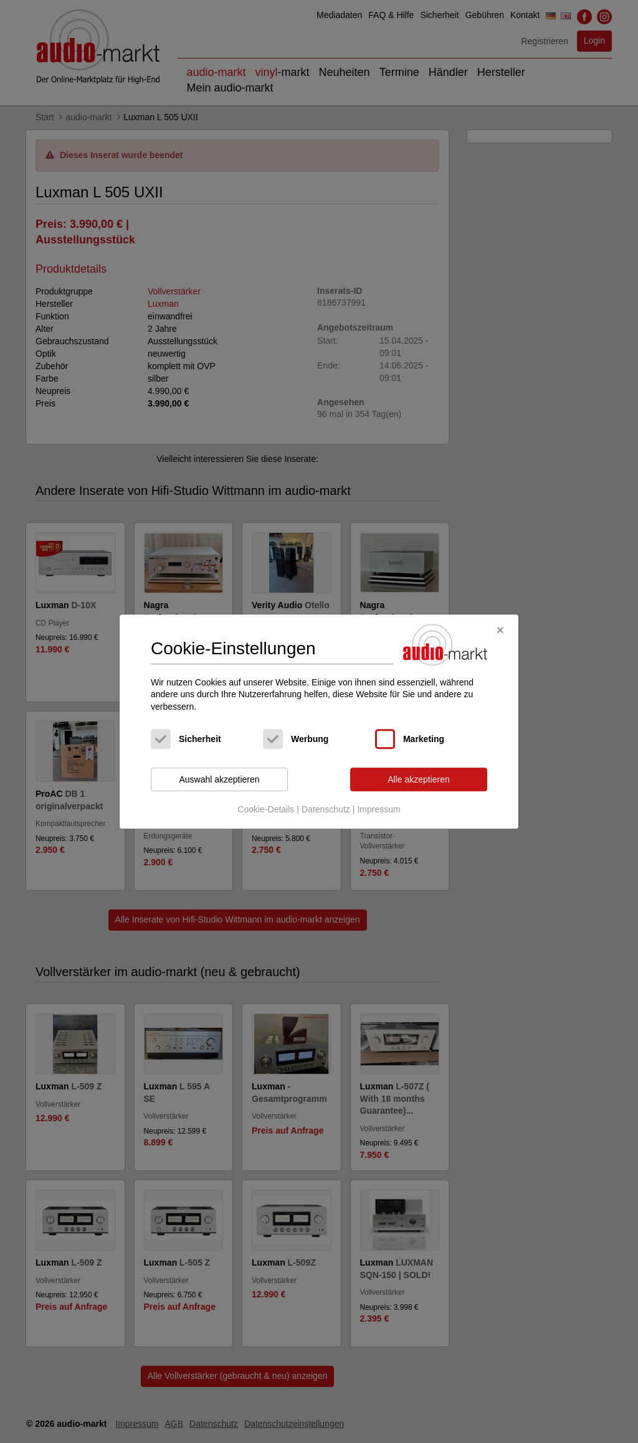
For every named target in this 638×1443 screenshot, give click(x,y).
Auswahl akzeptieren (219, 779)
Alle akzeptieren (419, 779)
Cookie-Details (265, 809)
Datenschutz (326, 809)
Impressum (378, 809)
